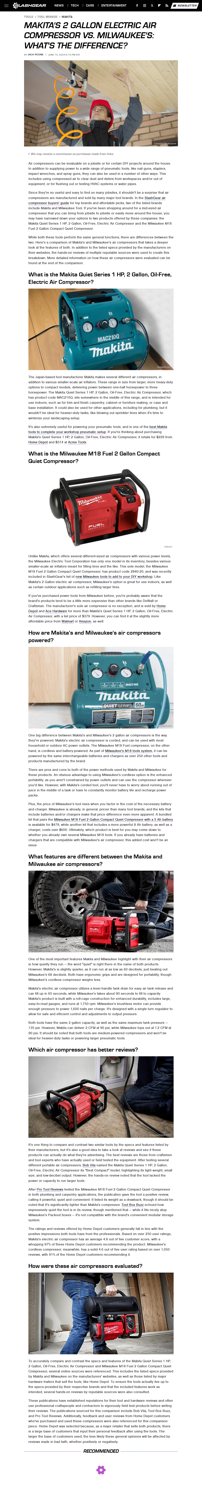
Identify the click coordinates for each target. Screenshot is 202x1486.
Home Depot (38, 442)
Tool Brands (47, 17)
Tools (28, 17)
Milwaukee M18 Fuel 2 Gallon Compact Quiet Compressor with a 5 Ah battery (113, 819)
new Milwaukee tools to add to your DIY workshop (114, 576)
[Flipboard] (159, 6)
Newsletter (184, 5)
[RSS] (167, 6)
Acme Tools (77, 442)
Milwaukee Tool (164, 949)
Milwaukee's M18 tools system (128, 751)
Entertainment (114, 5)
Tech (75, 5)
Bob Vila (89, 1165)
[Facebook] (137, 6)
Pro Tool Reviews (50, 1189)
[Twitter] (152, 6)
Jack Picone (36, 54)
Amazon (85, 621)
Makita (67, 17)
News (59, 5)
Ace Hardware (56, 611)
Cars (90, 5)
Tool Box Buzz (133, 1205)
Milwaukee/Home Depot (160, 1135)
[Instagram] (145, 6)
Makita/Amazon (164, 367)
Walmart (168, 546)
